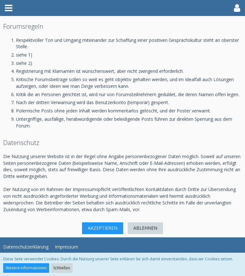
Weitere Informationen (26, 268)
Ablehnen (145, 228)
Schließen (61, 268)
